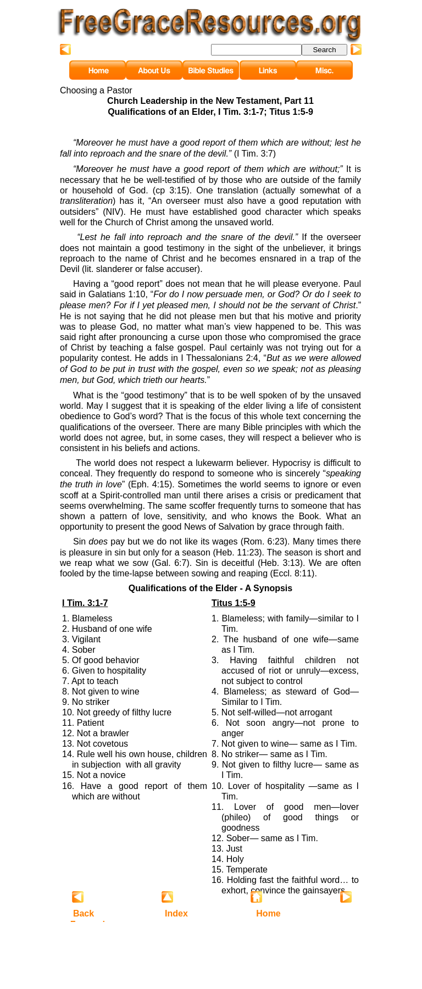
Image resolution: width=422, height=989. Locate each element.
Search (324, 50)
